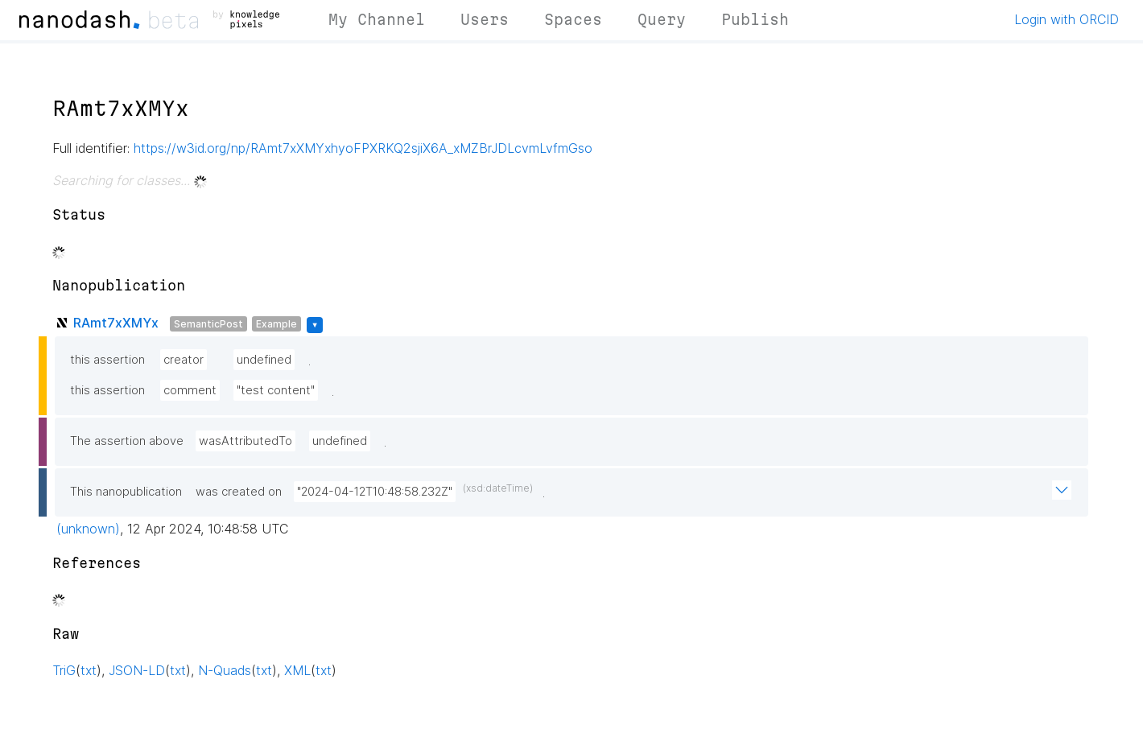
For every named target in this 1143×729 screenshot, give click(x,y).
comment (190, 390)
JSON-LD (137, 670)
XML (297, 670)
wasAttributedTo (245, 441)
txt (88, 670)
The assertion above (127, 441)
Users (484, 19)
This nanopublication (126, 491)
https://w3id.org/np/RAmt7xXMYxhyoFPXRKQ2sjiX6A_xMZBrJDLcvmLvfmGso (363, 148)
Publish (755, 19)
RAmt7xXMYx (116, 323)
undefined (264, 359)
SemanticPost (208, 324)
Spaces (573, 19)
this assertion (107, 359)
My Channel (376, 19)
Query (662, 19)
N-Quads (224, 670)
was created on (239, 491)
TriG (64, 670)
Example (276, 324)
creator (183, 359)
